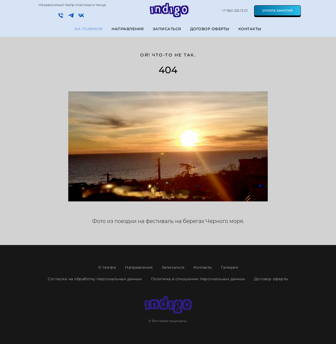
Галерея (229, 267)
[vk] (81, 17)
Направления (128, 29)
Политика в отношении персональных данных (198, 279)
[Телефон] (60, 17)
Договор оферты (209, 29)
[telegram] (71, 17)
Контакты (249, 29)
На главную (89, 29)
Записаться (167, 29)
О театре (107, 267)
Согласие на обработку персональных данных (95, 279)
